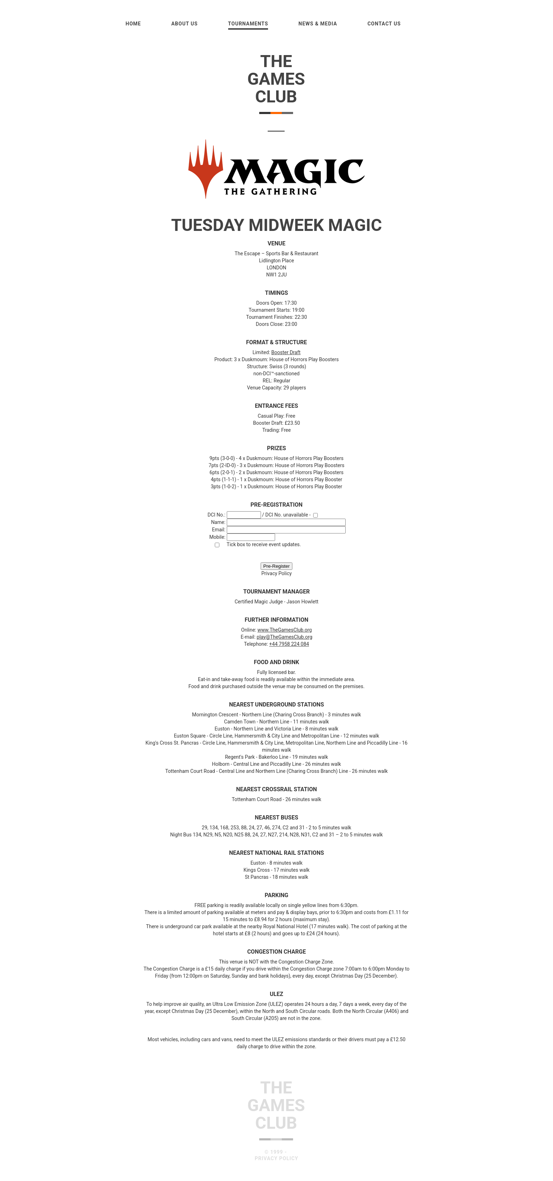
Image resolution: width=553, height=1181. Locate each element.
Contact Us (384, 23)
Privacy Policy (276, 573)
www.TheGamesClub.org (284, 630)
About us (184, 23)
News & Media (317, 23)
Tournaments (248, 23)
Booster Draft (285, 352)
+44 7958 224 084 (289, 644)
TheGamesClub (276, 79)
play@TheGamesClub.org (284, 637)
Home (133, 23)
